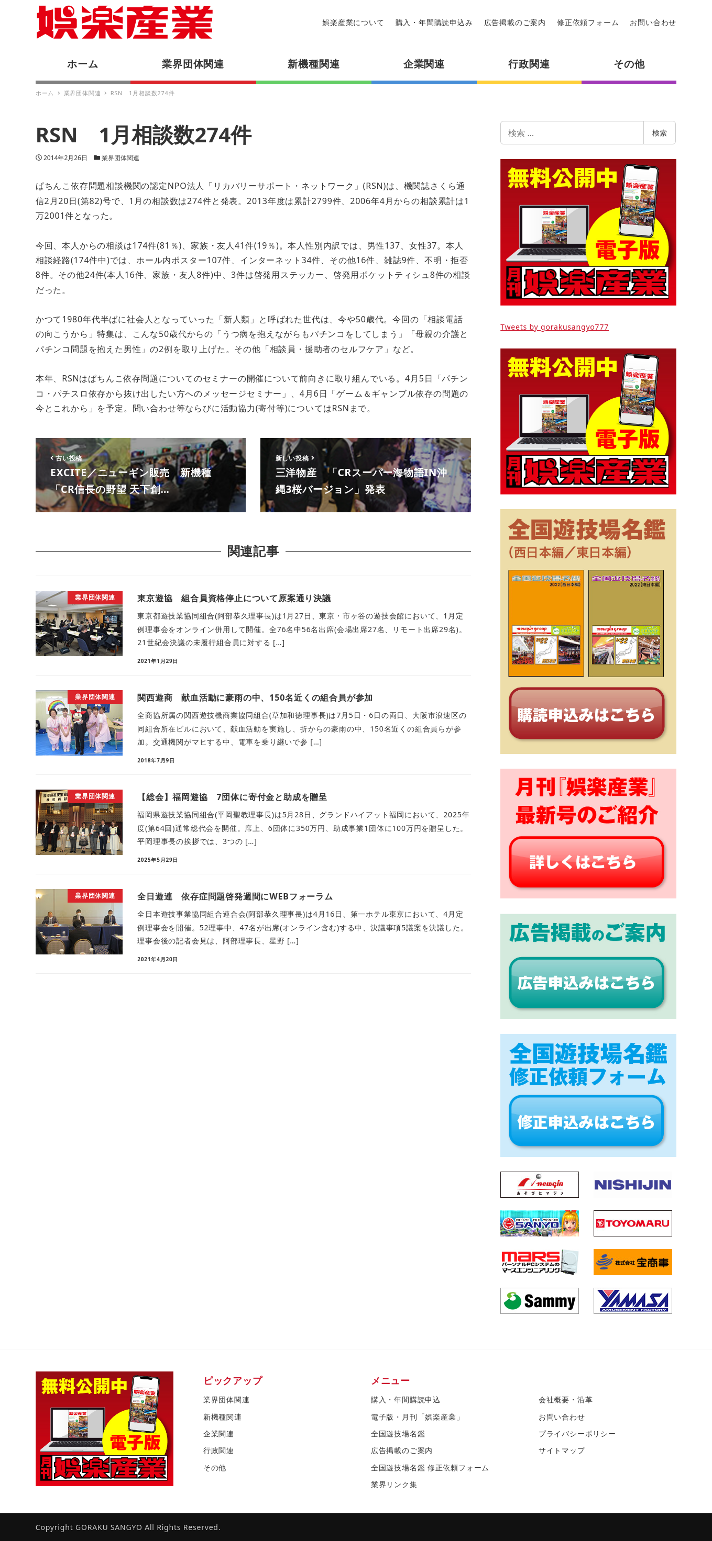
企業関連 (218, 1433)
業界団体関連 (120, 157)
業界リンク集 (394, 1484)
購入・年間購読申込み (434, 22)
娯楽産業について (353, 22)
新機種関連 (222, 1417)
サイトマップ (562, 1450)
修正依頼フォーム (588, 22)
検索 (659, 133)
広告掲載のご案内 (515, 22)
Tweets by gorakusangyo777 (554, 327)
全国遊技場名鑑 (398, 1433)
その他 (214, 1467)
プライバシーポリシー (577, 1433)
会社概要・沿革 (566, 1399)
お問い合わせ (653, 22)
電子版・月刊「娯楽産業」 (417, 1417)
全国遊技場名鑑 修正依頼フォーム (430, 1467)
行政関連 (218, 1450)
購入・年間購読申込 (406, 1399)
